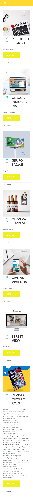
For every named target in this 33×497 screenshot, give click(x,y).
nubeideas (8, 63)
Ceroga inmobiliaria (20, 102)
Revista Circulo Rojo (18, 399)
